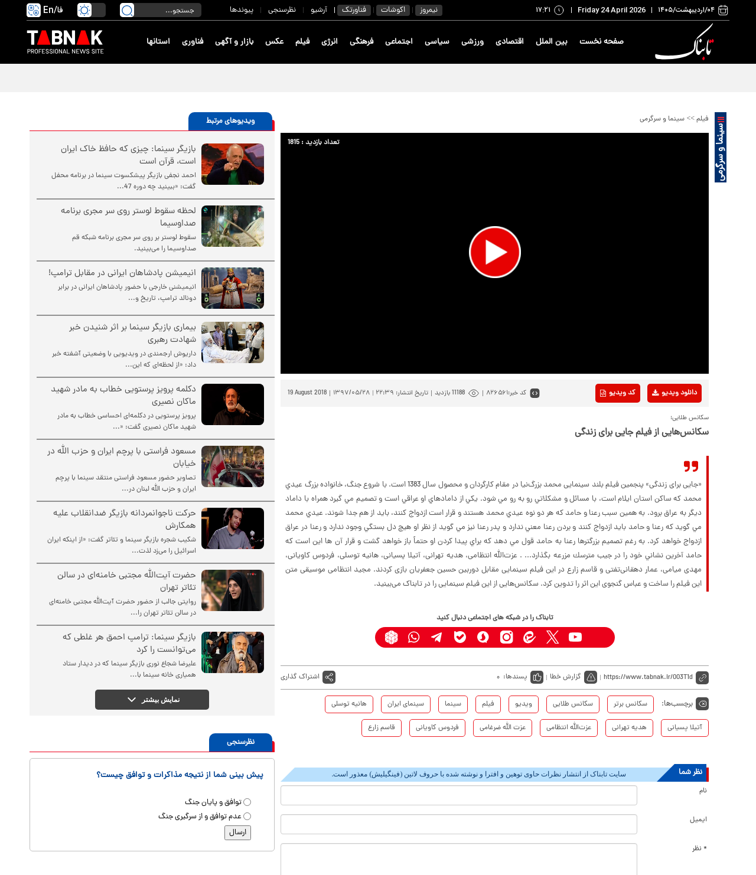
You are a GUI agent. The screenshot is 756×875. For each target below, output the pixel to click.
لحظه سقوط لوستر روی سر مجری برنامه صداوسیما (128, 217)
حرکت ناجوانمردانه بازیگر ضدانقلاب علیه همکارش (124, 520)
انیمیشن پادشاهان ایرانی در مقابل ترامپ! (122, 273)
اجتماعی (399, 42)
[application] (495, 253)
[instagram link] (506, 637)
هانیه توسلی (349, 704)
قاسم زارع (381, 728)
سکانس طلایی (573, 704)
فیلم (302, 42)
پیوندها (241, 10)
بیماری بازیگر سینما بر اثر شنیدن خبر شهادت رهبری (132, 334)
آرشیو (319, 10)
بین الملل (552, 42)
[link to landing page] (686, 42)
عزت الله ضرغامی (503, 728)
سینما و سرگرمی (662, 119)
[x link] (552, 637)
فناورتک (354, 10)
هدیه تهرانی (629, 728)
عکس (274, 42)
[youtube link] (575, 637)
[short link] (656, 677)
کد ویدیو (618, 393)
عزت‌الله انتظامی (568, 728)
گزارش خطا (565, 677)
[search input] (160, 10)
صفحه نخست (601, 42)
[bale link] (460, 637)
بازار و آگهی (234, 42)
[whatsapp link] (414, 637)
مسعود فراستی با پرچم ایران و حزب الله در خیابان (121, 458)
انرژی (329, 42)
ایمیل (698, 820)
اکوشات (393, 10)
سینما (453, 704)
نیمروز (429, 10)
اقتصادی (510, 42)
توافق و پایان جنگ (213, 802)
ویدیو (523, 704)
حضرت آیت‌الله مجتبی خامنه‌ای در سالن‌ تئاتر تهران (126, 582)
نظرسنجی (282, 10)
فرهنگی (361, 42)
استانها (158, 42)
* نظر (699, 849)
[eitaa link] (529, 637)
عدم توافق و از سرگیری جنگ (200, 816)
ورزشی (472, 42)
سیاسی (437, 42)
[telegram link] (437, 637)
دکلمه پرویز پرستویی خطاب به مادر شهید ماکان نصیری (123, 396)
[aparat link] (598, 637)
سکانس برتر (630, 704)
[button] (495, 252)
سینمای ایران (405, 704)
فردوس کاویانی (437, 728)
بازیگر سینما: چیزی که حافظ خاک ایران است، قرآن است (128, 155)
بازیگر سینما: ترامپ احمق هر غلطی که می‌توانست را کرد (129, 644)
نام (703, 791)
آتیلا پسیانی (684, 728)
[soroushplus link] (483, 637)
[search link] (127, 10)
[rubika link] (391, 637)
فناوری (192, 42)
